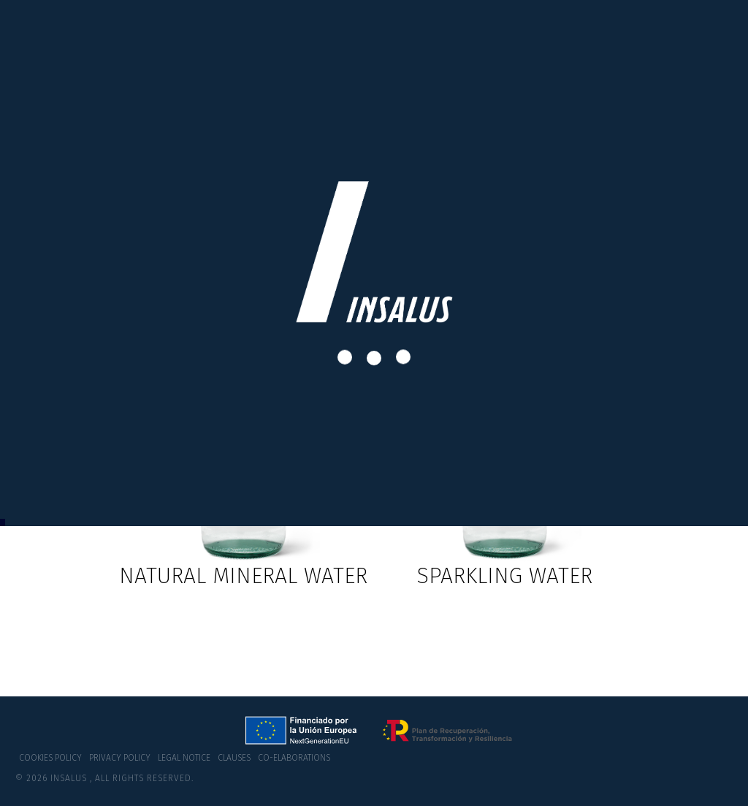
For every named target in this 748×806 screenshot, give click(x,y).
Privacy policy (119, 758)
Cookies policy (50, 758)
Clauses (234, 758)
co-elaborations (294, 758)
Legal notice (184, 758)
